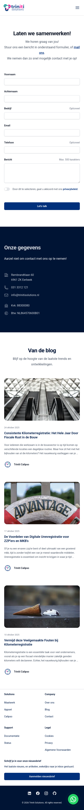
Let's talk (42, 206)
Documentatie (11, 736)
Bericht (8, 159)
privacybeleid (70, 189)
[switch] (7, 189)
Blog (47, 709)
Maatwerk (9, 702)
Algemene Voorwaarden (58, 749)
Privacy (49, 743)
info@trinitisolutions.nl (25, 295)
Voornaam (10, 74)
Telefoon (9, 142)
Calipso (8, 716)
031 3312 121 (19, 287)
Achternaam (11, 91)
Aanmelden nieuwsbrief (42, 776)
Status (7, 743)
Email (7, 125)
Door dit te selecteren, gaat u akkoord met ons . (45, 189)
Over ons (49, 702)
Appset (8, 709)
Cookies (49, 736)
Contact (49, 716)
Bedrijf (8, 108)
